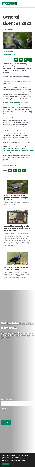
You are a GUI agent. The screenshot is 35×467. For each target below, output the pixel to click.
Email (6, 399)
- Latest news (8, 29)
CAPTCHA (5, 409)
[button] (16, 60)
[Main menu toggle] (31, 4)
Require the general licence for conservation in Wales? (17, 268)
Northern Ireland (11, 131)
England (7, 118)
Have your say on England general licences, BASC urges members (16, 197)
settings (24, 460)
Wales (6, 103)
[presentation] (15, 414)
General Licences (9, 166)
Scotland (16, 103)
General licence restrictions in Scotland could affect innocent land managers (17, 228)
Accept (6, 464)
